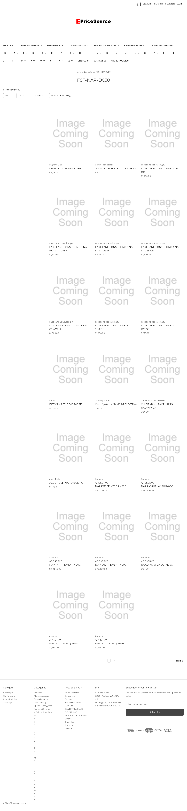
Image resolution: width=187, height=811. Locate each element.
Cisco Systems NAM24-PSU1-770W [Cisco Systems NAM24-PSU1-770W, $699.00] (116, 404)
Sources (9, 45)
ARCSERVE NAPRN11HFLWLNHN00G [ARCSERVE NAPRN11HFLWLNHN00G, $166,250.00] (65, 563)
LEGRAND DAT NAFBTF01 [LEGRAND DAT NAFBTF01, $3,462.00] (65, 168)
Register (170, 3)
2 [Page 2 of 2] (114, 660)
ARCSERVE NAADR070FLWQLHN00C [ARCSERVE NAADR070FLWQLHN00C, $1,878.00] (111, 641)
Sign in (158, 3)
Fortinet (68, 699)
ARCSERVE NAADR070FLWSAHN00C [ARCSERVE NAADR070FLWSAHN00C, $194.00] (157, 563)
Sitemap (7, 702)
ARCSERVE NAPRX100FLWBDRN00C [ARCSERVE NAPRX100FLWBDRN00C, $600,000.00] (110, 484)
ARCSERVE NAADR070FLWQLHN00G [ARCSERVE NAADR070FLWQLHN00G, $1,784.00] (65, 641)
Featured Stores (135, 45)
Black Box (69, 722)
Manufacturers (31, 45)
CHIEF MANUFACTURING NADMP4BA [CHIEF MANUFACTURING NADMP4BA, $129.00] (157, 406)
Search (147, 3)
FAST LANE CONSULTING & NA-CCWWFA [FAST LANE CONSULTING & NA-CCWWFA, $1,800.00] (68, 327)
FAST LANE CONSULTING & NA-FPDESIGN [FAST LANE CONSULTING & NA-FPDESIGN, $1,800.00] (160, 249)
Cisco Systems (71, 692)
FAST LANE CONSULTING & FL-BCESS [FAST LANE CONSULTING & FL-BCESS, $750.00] (160, 327)
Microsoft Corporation (75, 715)
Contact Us (100, 60)
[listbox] (69, 95)
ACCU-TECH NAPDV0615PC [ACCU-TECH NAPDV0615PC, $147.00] (66, 482)
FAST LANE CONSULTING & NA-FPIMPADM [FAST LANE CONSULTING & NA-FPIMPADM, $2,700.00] (114, 249)
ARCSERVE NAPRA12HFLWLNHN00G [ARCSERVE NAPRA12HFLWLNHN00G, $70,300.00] (111, 563)
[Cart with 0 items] (179, 4)
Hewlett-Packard (72, 702)
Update (39, 95)
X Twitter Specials (162, 45)
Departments (56, 45)
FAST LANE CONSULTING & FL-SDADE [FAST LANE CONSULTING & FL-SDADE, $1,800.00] (114, 327)
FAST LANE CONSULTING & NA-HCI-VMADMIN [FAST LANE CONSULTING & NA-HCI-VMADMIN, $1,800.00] (68, 249)
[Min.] (9, 95)
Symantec (69, 696)
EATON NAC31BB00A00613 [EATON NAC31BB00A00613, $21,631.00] (65, 404)
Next (180, 660)
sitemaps (83, 60)
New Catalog (80, 45)
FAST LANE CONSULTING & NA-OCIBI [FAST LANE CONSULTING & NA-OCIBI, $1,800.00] (160, 170)
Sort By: (54, 95)
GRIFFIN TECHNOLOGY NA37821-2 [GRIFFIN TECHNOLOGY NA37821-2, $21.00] (116, 168)
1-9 (6, 53)
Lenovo (68, 718)
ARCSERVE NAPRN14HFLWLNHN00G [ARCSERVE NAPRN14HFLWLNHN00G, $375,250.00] (157, 484)
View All (68, 728)
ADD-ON (68, 705)
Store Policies (120, 60)
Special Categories (106, 45)
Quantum (69, 725)
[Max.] (24, 95)
